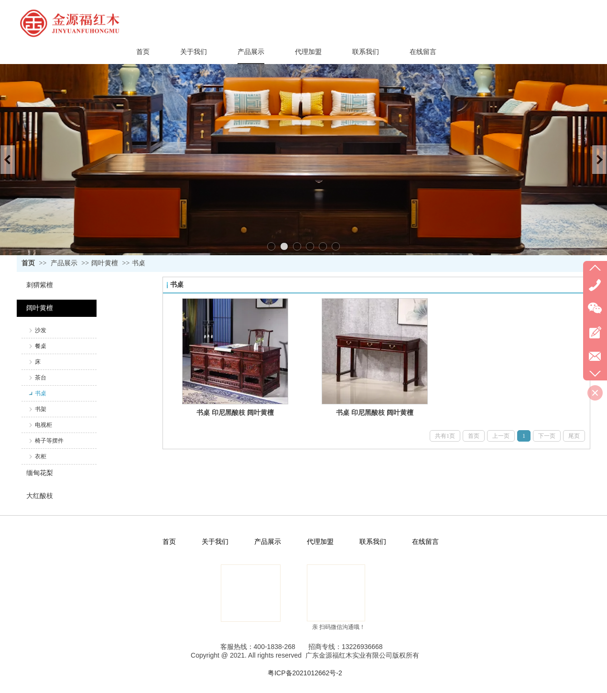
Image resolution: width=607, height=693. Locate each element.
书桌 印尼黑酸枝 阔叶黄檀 (235, 412)
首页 (28, 263)
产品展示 (64, 263)
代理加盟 (320, 541)
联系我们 (372, 541)
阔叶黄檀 (104, 263)
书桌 (138, 263)
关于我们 (215, 541)
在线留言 (425, 541)
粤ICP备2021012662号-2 (305, 673)
